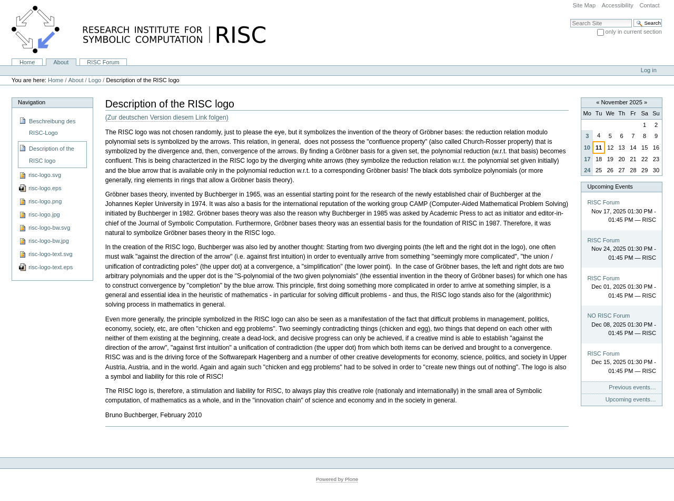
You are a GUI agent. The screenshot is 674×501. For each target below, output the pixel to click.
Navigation (31, 102)
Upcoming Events (609, 186)
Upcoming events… (631, 399)
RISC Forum (103, 62)
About (60, 62)
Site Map (584, 5)
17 (587, 159)
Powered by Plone (337, 479)
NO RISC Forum (608, 315)
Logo (95, 80)
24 (587, 170)
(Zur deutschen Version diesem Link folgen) (167, 117)
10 (587, 147)
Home (27, 62)
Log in (649, 70)
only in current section (634, 31)
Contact (649, 5)
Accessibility (617, 5)
